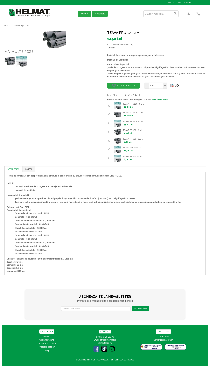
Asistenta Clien (46, 339)
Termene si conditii (47, 343)
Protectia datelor (47, 346)
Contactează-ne (105, 342)
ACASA (84, 14)
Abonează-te (140, 308)
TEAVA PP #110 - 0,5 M (133, 104)
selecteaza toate (160, 99)
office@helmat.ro (108, 339)
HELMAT (47, 336)
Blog (47, 350)
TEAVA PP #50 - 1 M (132, 130)
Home (6, 26)
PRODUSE (99, 14)
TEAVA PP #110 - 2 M (133, 121)
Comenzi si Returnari (163, 339)
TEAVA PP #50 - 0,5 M (133, 139)
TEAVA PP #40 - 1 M (132, 156)
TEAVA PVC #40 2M (132, 147)
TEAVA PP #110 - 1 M (133, 112)
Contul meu (163, 336)
